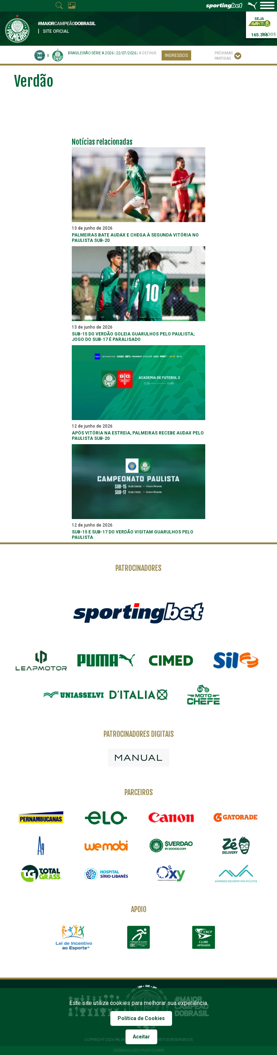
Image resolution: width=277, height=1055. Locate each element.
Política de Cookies (141, 1018)
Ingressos (176, 55)
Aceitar (141, 1037)
